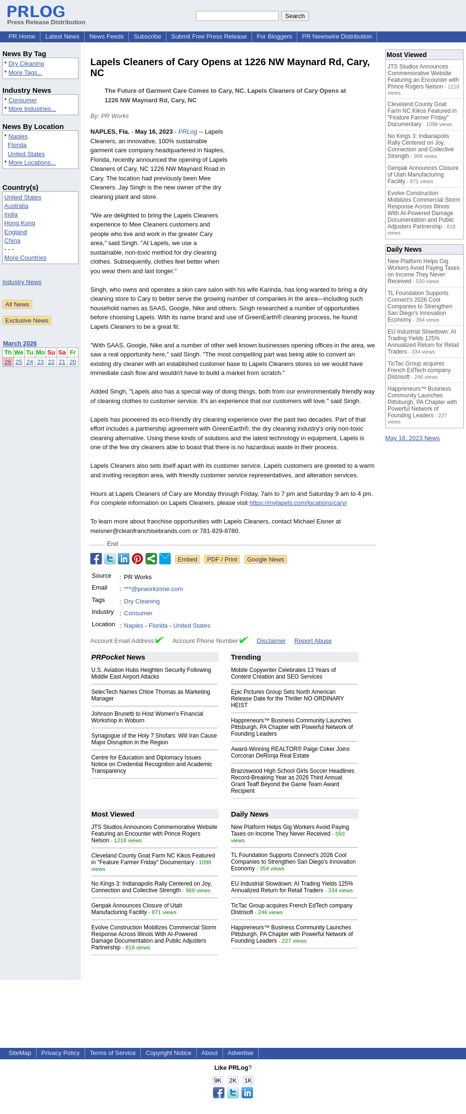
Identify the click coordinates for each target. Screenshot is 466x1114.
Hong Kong (19, 223)
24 (29, 361)
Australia (16, 205)
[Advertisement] (304, 197)
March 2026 (20, 343)
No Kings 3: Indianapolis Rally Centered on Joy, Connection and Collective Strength (151, 887)
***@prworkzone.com (153, 588)
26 (8, 361)
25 (18, 361)
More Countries (25, 257)
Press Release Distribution (46, 18)
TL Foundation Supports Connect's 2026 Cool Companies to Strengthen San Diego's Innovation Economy (293, 862)
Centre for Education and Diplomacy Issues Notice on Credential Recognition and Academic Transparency (151, 764)
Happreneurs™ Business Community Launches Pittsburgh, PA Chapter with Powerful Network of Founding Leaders (292, 727)
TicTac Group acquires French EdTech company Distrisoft (419, 370)
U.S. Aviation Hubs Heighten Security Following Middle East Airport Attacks (151, 673)
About (210, 1052)
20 (72, 361)
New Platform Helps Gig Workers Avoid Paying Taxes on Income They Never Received (290, 830)
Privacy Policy (60, 1052)
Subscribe (147, 36)
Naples (18, 136)
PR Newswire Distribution (337, 36)
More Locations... (32, 162)
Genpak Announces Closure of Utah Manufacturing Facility (136, 909)
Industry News (21, 282)
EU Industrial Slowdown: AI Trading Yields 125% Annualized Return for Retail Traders (292, 887)
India (11, 214)
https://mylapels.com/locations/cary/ (298, 502)
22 (51, 361)
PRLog (187, 131)
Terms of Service (113, 1052)
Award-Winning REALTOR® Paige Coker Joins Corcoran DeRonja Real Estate (290, 752)
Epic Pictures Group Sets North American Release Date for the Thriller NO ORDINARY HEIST (287, 699)
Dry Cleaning (26, 63)
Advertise (240, 1052)
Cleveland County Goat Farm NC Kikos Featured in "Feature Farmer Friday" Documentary (153, 859)
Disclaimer (271, 640)
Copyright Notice (168, 1052)
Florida (17, 144)
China (12, 240)
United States (26, 154)
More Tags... (25, 72)
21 (61, 361)
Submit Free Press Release (209, 36)
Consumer (23, 100)
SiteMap (20, 1052)
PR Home (22, 36)
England (15, 232)
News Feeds (106, 36)
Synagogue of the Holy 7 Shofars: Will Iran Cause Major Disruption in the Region (154, 739)
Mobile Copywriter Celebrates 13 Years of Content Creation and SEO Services (283, 673)
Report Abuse (313, 640)
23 (40, 361)
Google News (265, 559)
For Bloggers (274, 36)
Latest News (62, 36)
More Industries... (32, 108)
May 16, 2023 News (412, 438)
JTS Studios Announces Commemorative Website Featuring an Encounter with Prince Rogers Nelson (154, 834)
